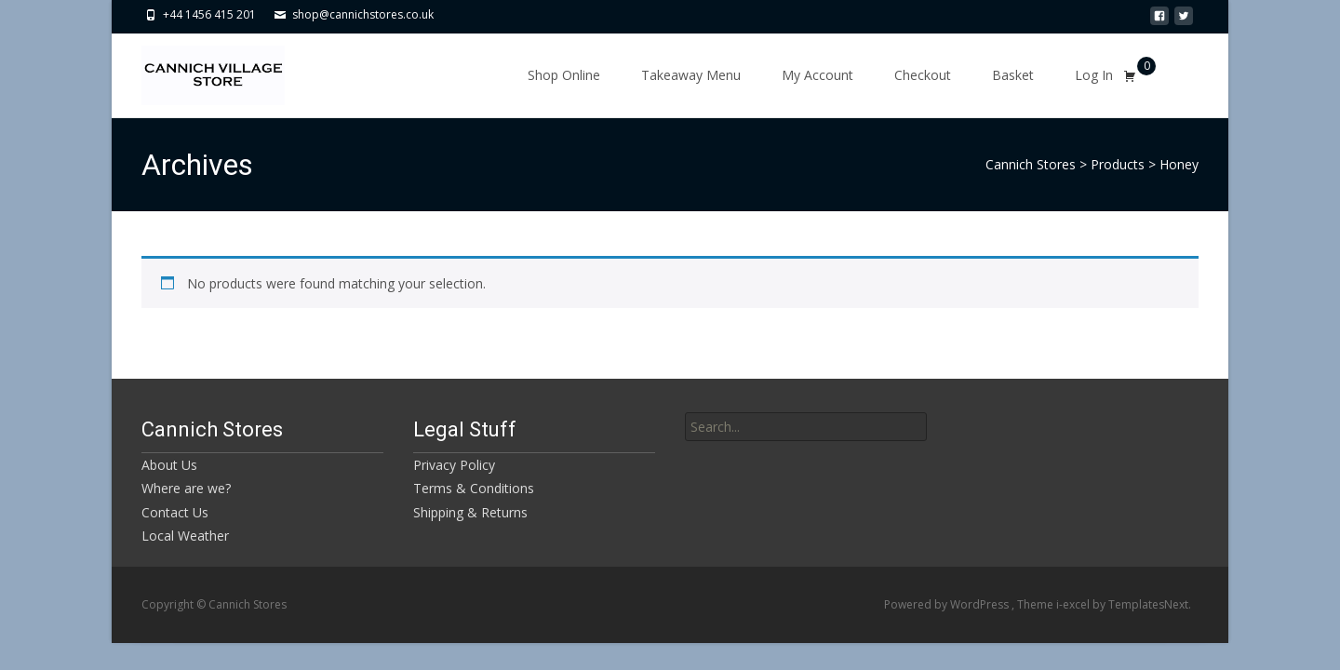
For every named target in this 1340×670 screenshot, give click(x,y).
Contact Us (174, 512)
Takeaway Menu (691, 75)
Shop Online (564, 75)
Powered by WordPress (948, 604)
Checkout (922, 75)
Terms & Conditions (473, 488)
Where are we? (186, 488)
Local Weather (185, 535)
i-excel (1074, 604)
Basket (1013, 75)
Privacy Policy (454, 465)
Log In (1094, 75)
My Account (817, 75)
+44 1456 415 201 (209, 14)
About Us (169, 465)
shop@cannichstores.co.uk (363, 14)
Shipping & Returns (470, 512)
